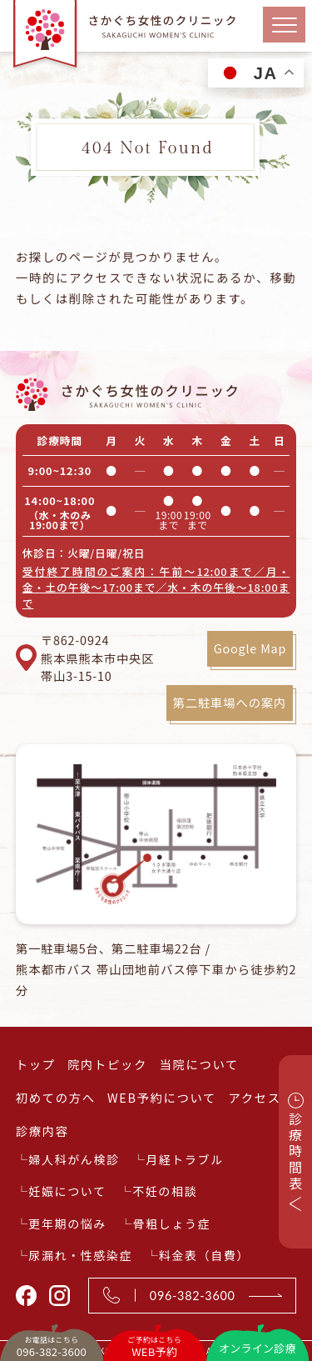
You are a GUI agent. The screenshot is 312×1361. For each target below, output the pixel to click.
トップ (36, 1064)
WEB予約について (161, 1097)
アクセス (254, 1097)
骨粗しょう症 (172, 1223)
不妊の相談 (164, 1191)
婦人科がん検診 (73, 1159)
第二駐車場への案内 (230, 702)
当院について (199, 1064)
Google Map (250, 648)
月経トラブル (185, 1159)
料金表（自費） (204, 1255)
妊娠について (67, 1191)
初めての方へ (56, 1097)
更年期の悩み (67, 1223)
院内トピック (107, 1064)
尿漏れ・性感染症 (80, 1255)
